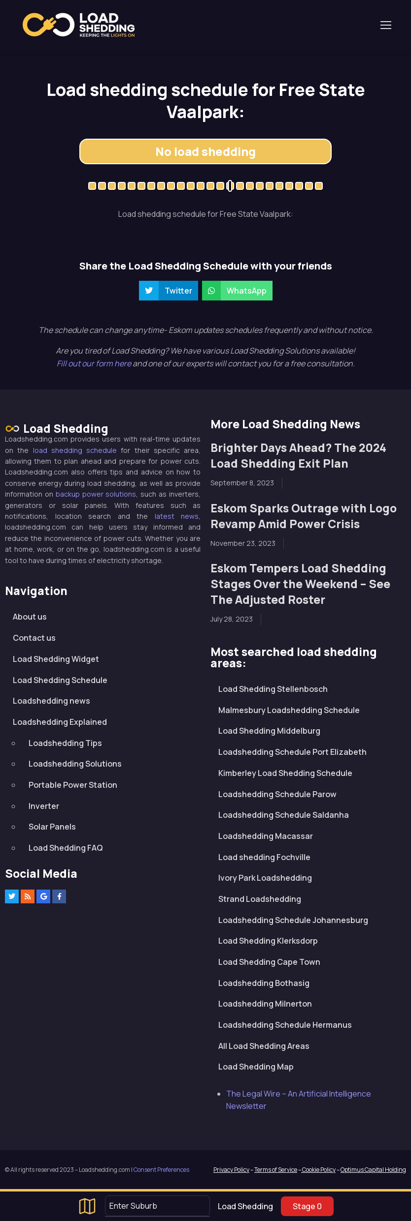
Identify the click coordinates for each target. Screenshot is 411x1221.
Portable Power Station (73, 784)
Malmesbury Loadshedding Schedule (289, 710)
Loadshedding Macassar (265, 836)
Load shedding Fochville (264, 857)
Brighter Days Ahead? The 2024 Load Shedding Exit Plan (298, 455)
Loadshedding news (51, 700)
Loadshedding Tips (65, 743)
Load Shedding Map (256, 1066)
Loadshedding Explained (60, 721)
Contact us (34, 637)
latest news (177, 516)
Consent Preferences (161, 1169)
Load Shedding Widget (56, 659)
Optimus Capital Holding (373, 1169)
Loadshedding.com (78, 25)
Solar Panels (52, 826)
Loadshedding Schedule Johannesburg (293, 920)
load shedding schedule (75, 450)
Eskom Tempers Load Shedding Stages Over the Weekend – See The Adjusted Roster (300, 584)
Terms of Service (275, 1169)
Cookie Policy (318, 1169)
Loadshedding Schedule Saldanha (283, 814)
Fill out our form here (95, 363)
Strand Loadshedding (259, 898)
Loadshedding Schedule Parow (277, 794)
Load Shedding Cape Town (269, 961)
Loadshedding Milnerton (265, 1003)
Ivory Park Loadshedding (265, 877)
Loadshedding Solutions (75, 763)
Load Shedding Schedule (60, 680)
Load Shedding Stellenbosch (273, 689)
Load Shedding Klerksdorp (268, 940)
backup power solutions (96, 494)
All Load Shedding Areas (263, 1046)
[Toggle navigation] (385, 25)
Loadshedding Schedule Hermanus (285, 1024)
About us (30, 616)
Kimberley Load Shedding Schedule (285, 773)
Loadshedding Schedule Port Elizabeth (292, 751)
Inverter (44, 806)
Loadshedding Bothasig (263, 983)
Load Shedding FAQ (66, 847)
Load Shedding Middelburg (269, 730)
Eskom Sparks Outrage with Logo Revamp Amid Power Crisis (303, 516)
